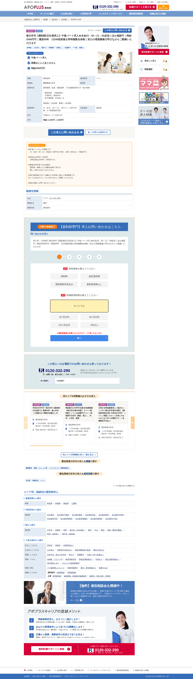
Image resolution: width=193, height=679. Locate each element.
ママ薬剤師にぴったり (55, 568)
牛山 (96, 530)
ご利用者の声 (86, 14)
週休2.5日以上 (98, 550)
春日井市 (54, 19)
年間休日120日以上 (64, 550)
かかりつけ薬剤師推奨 (70, 563)
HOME (30, 14)
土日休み (50, 550)
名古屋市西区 (103, 515)
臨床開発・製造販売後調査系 (75, 576)
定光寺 (49, 530)
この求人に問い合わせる (116, 30)
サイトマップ (84, 676)
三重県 (74, 503)
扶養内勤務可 (72, 568)
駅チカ (71, 555)
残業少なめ (103, 568)
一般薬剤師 (60, 572)
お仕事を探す (67, 14)
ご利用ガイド (117, 2)
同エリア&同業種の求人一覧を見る (78, 455)
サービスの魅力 (47, 14)
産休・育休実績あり (88, 568)
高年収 (49, 545)
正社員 (28, 480)
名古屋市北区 (90, 515)
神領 (65, 530)
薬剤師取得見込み (64, 284)
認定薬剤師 (94, 276)
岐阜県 (49, 503)
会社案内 (27, 676)
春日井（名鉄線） (69, 534)
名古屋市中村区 (118, 515)
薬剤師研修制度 (136, 14)
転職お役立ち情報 (158, 14)
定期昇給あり (68, 545)
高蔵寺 (57, 530)
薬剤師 (64, 276)
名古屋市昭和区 (66, 519)
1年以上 (94, 325)
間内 (102, 530)
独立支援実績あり (112, 559)
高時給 (57, 545)
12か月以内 (64, 325)
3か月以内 (64, 317)
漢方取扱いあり (53, 563)
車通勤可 (80, 555)
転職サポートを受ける (140, 7)
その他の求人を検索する (125, 486)
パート (42, 480)
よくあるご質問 (130, 2)
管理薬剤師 (71, 572)
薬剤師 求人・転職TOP (32, 19)
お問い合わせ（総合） (39, 676)
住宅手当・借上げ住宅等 (56, 555)
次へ (79, 338)
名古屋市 (50, 515)
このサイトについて (70, 676)
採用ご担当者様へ (163, 2)
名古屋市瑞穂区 (81, 519)
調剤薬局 (29, 468)
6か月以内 (94, 317)
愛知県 (45, 19)
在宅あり (99, 559)
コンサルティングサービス (110, 14)
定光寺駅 (64, 19)
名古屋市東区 (77, 515)
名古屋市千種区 (63, 515)
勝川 (90, 530)
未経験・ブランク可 (55, 559)
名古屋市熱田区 (96, 519)
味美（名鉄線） (53, 534)
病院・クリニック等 (40, 468)
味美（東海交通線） (115, 530)
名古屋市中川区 (111, 519)
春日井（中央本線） (77, 530)
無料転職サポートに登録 (51, 649)
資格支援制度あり (86, 559)
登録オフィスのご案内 (146, 2)
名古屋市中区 (52, 519)
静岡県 (57, 503)
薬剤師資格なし (94, 284)
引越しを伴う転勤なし (95, 555)
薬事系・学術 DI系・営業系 (100, 576)
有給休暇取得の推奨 (82, 550)
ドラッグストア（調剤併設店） (59, 468)
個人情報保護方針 (55, 676)
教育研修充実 (71, 559)
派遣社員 (35, 480)
